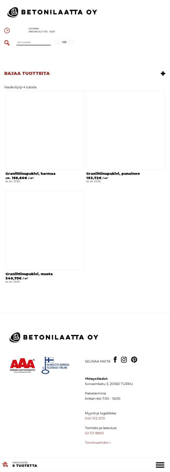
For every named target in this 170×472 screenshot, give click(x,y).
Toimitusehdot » (98, 442)
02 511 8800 (94, 433)
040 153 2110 (95, 418)
